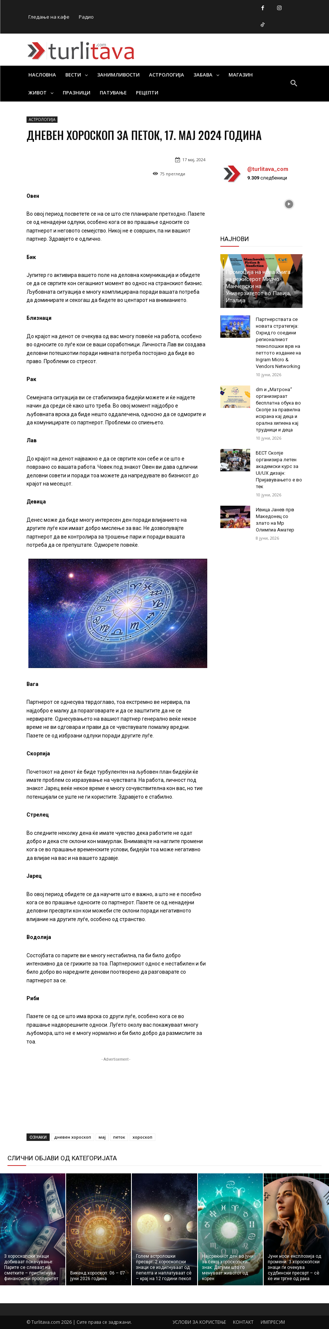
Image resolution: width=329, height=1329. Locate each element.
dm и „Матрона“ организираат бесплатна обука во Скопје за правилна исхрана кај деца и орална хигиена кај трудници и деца (278, 410)
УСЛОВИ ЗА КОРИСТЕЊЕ (199, 1322)
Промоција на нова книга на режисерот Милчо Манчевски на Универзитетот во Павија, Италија (258, 286)
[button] (294, 84)
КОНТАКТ (243, 1322)
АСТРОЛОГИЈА (42, 119)
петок (119, 1137)
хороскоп (142, 1137)
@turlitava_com (267, 169)
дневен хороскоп (72, 1137)
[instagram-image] (234, 204)
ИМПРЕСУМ (273, 1322)
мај (102, 1137)
